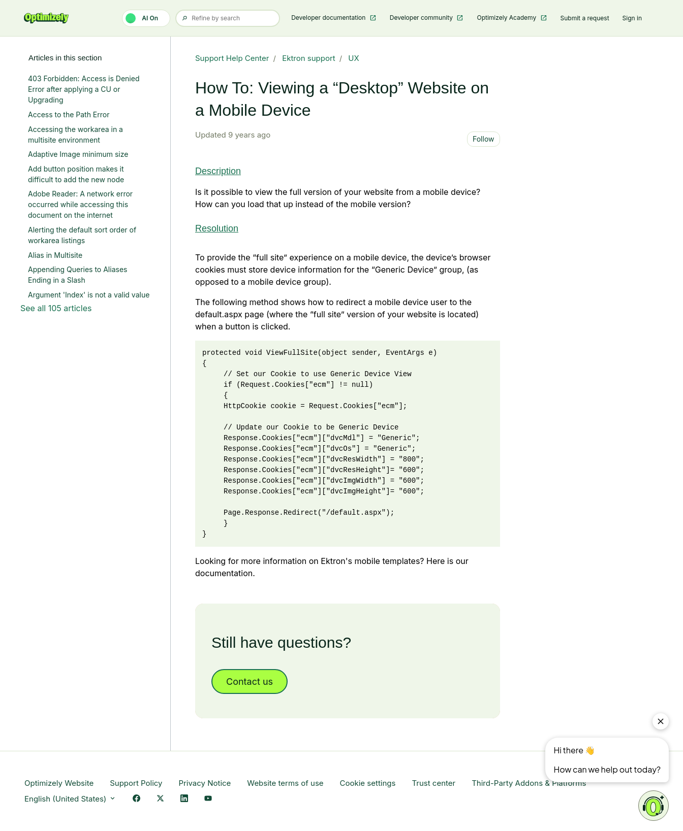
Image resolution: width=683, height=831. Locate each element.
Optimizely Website (59, 783)
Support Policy (136, 783)
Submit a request (585, 18)
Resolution (216, 228)
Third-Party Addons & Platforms (529, 783)
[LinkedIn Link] (184, 799)
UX (353, 58)
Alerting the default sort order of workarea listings (82, 235)
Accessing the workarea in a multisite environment (75, 134)
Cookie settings (368, 783)
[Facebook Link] (136, 799)
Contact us (249, 681)
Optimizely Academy (507, 17)
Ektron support (308, 58)
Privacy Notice (204, 783)
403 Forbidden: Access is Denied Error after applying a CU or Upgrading (83, 89)
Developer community (422, 17)
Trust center (433, 783)
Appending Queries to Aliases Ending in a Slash (77, 274)
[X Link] (160, 799)
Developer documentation (329, 17)
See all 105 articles (55, 308)
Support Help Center (232, 58)
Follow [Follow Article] (483, 139)
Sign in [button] (632, 18)
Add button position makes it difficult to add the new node (76, 174)
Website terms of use (285, 783)
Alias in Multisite (55, 255)
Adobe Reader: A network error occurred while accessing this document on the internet (80, 204)
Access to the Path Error (68, 114)
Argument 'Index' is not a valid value (88, 294)
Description (218, 171)
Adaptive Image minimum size (78, 154)
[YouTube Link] (208, 799)
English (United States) (70, 799)
